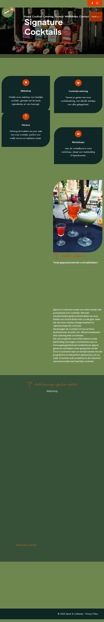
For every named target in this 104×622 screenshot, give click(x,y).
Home (27, 16)
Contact (84, 16)
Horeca (59, 16)
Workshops (71, 16)
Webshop (26, 89)
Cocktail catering (78, 92)
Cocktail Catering (42, 16)
